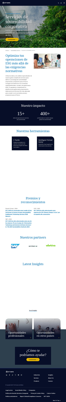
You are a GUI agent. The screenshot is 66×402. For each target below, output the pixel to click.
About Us (51, 378)
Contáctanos (13, 39)
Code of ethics (51, 393)
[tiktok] (12, 375)
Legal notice (9, 390)
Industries (37, 375)
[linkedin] (6, 375)
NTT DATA (47, 396)
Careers (50, 381)
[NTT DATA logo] (5, 3)
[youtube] (18, 375)
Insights (50, 375)
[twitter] (15, 375)
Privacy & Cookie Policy (37, 393)
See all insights (33, 310)
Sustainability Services (15, 50)
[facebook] (9, 375)
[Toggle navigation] (64, 3)
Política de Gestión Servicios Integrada (16, 393)
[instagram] (21, 375)
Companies (32, 390)
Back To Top (57, 400)
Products (36, 381)
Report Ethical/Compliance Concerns (30, 396)
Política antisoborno (11, 396)
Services (7, 50)
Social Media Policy (20, 390)
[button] (59, 3)
